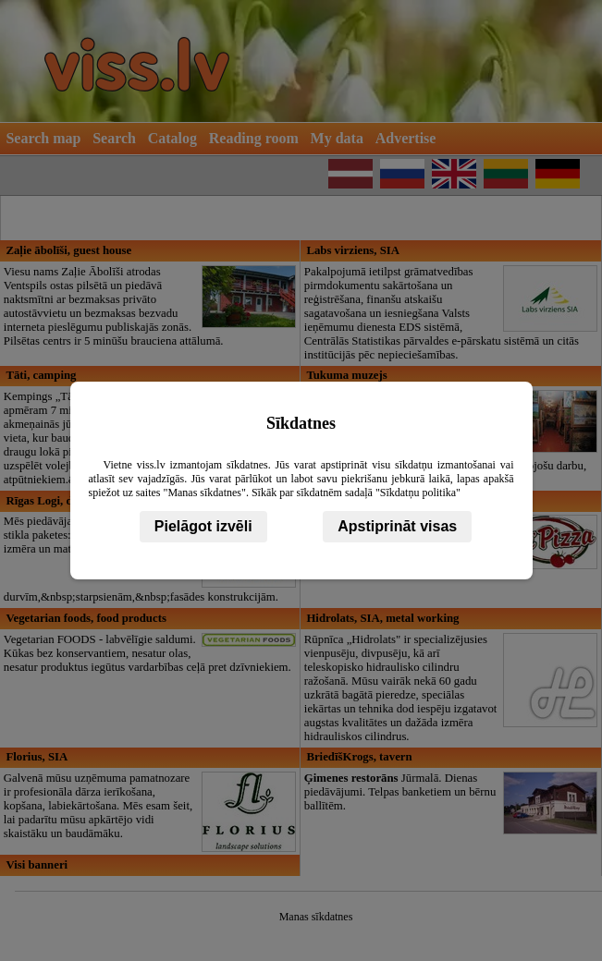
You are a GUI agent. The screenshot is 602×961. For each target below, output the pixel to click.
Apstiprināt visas (397, 526)
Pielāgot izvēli (203, 526)
